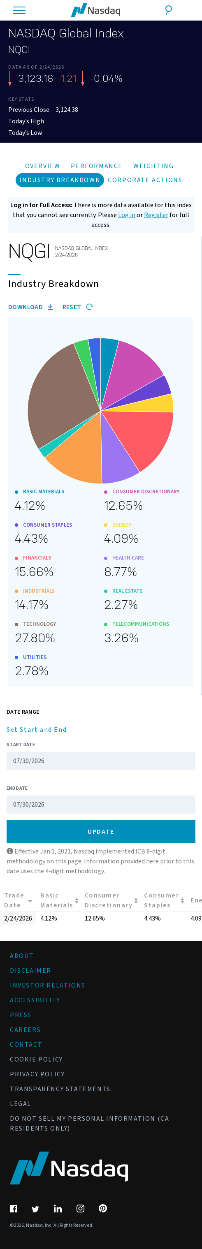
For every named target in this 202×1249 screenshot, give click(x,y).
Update (101, 831)
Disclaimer (30, 970)
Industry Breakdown (59, 180)
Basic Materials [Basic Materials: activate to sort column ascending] (56, 900)
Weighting (153, 166)
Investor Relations (48, 985)
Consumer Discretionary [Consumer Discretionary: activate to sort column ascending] (109, 900)
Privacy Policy (37, 1074)
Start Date (21, 744)
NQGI (19, 50)
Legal (20, 1103)
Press (21, 1015)
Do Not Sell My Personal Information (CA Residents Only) (89, 1123)
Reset (78, 307)
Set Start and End (37, 729)
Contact (26, 1044)
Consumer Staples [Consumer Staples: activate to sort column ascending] (161, 900)
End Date (17, 788)
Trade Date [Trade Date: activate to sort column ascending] (14, 900)
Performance (97, 166)
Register (156, 215)
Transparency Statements (60, 1089)
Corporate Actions (145, 180)
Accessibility (35, 1000)
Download (30, 307)
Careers (25, 1029)
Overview (42, 166)
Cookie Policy (36, 1059)
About (22, 955)
